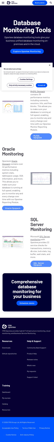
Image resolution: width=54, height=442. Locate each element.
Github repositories (9, 354)
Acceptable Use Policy (10, 428)
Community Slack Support (36, 348)
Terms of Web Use (29, 428)
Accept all (41, 85)
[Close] (49, 65)
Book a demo (40, 3)
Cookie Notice (11, 435)
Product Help (32, 354)
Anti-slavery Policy (27, 435)
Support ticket (32, 377)
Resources (6, 410)
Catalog (5, 404)
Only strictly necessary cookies (20, 85)
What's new (31, 365)
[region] (27, 77)
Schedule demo (27, 303)
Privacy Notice (44, 428)
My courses (6, 398)
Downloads (6, 348)
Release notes (32, 359)
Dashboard (6, 392)
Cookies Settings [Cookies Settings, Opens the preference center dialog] (26, 79)
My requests (31, 371)
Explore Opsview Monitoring (27, 51)
